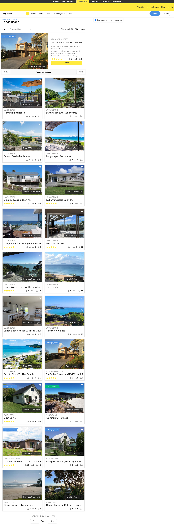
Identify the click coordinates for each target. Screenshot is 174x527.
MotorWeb (106, 2)
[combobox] (15, 13)
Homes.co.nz (116, 2)
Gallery (166, 14)
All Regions (6, 19)
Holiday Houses (82, 2)
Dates (33, 14)
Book (67, 63)
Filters (70, 14)
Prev (6, 72)
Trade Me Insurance (68, 2)
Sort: (4, 29)
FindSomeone (95, 2)
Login (170, 7)
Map (155, 14)
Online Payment (59, 14)
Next (81, 72)
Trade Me (56, 2)
